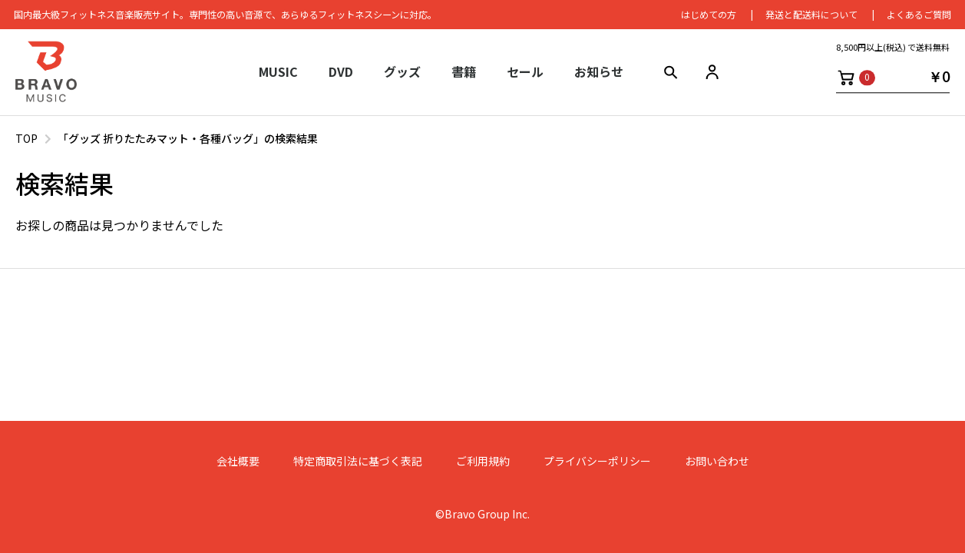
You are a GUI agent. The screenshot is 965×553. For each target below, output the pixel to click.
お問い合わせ (717, 461)
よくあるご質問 (917, 15)
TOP (26, 138)
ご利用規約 (483, 461)
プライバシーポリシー (597, 461)
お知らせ (598, 73)
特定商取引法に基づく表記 (357, 461)
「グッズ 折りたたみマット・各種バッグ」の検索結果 (188, 138)
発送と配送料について (810, 15)
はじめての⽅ (707, 15)
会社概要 (237, 461)
